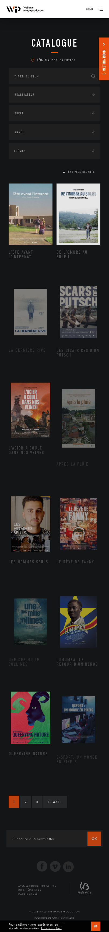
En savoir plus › (51, 928)
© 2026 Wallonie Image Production (54, 911)
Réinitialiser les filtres (53, 60)
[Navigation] (100, 9)
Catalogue (54, 43)
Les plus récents (81, 172)
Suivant (55, 802)
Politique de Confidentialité (54, 917)
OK (96, 926)
